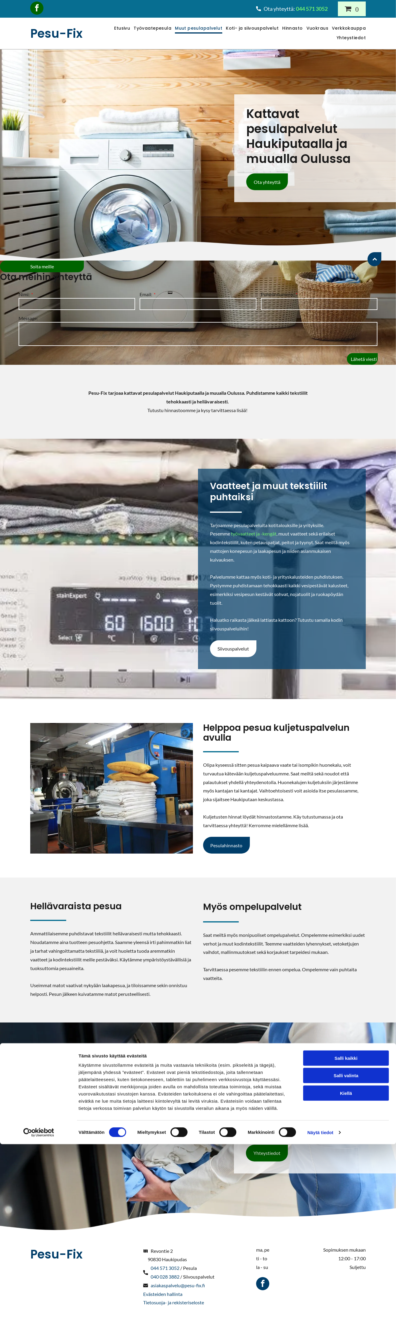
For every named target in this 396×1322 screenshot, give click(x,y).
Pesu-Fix (56, 33)
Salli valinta (346, 1253)
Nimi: (24, 294)
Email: (146, 294)
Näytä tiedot (320, 1310)
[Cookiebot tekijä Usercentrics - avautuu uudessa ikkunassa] (39, 1310)
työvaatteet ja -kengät (253, 533)
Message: (28, 318)
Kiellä (346, 1271)
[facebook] (36, 8)
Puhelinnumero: (277, 294)
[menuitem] (120, 29)
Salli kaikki (346, 1236)
